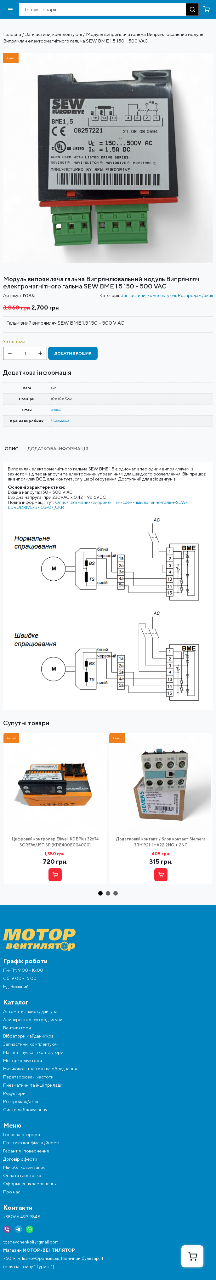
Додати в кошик (72, 353)
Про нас (11, 1191)
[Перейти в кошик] (206, 9)
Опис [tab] (11, 448)
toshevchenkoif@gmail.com (31, 1241)
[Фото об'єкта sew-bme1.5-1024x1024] (108, 55)
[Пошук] (192, 9)
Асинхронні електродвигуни (32, 1019)
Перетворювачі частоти (28, 1076)
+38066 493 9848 (21, 1216)
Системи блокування (25, 1109)
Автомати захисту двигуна (30, 1011)
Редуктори (14, 1093)
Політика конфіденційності (31, 1142)
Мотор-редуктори (22, 1060)
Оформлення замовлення (30, 1183)
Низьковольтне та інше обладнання (40, 1068)
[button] (100, 893)
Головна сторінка (21, 1134)
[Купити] (55, 874)
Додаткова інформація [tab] (58, 448)
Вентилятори (17, 1027)
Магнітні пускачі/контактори (33, 1052)
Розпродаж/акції (195, 295)
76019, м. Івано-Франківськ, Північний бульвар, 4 (53, 1258)
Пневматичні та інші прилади (32, 1085)
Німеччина (59, 420)
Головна (12, 34)
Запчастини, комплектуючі (53, 34)
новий (55, 409)
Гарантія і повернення (26, 1150)
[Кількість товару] (25, 353)
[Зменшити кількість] (9, 353)
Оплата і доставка (22, 1175)
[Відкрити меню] (10, 10)
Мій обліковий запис (24, 1167)
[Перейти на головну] (108, 940)
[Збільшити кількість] (40, 353)
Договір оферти (20, 1159)
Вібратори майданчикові (28, 1035)
